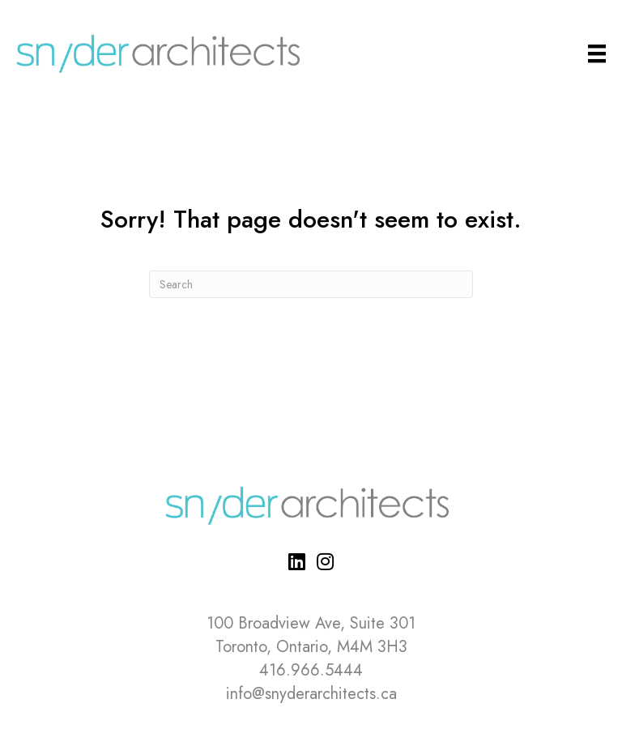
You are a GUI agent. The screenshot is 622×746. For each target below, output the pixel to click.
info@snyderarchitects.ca (311, 694)
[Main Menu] (597, 54)
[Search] (311, 284)
